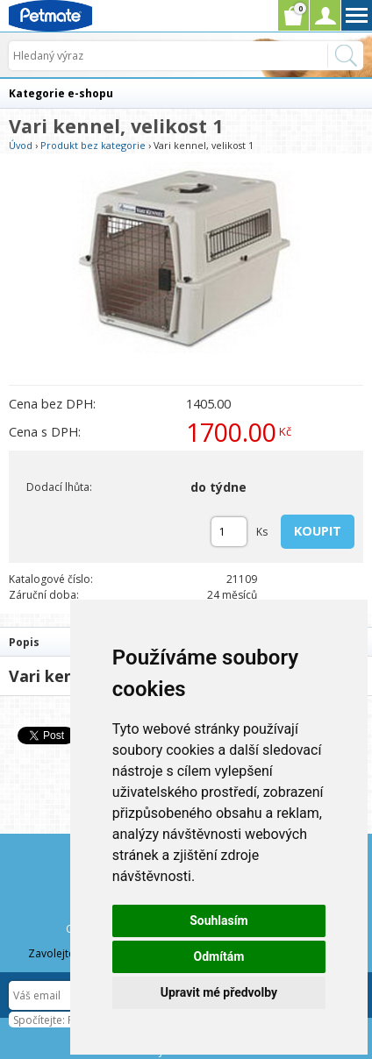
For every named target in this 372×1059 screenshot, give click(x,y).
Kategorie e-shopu (61, 93)
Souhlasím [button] (219, 920)
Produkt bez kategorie (93, 145)
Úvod (20, 145)
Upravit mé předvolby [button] (219, 992)
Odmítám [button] (218, 956)
